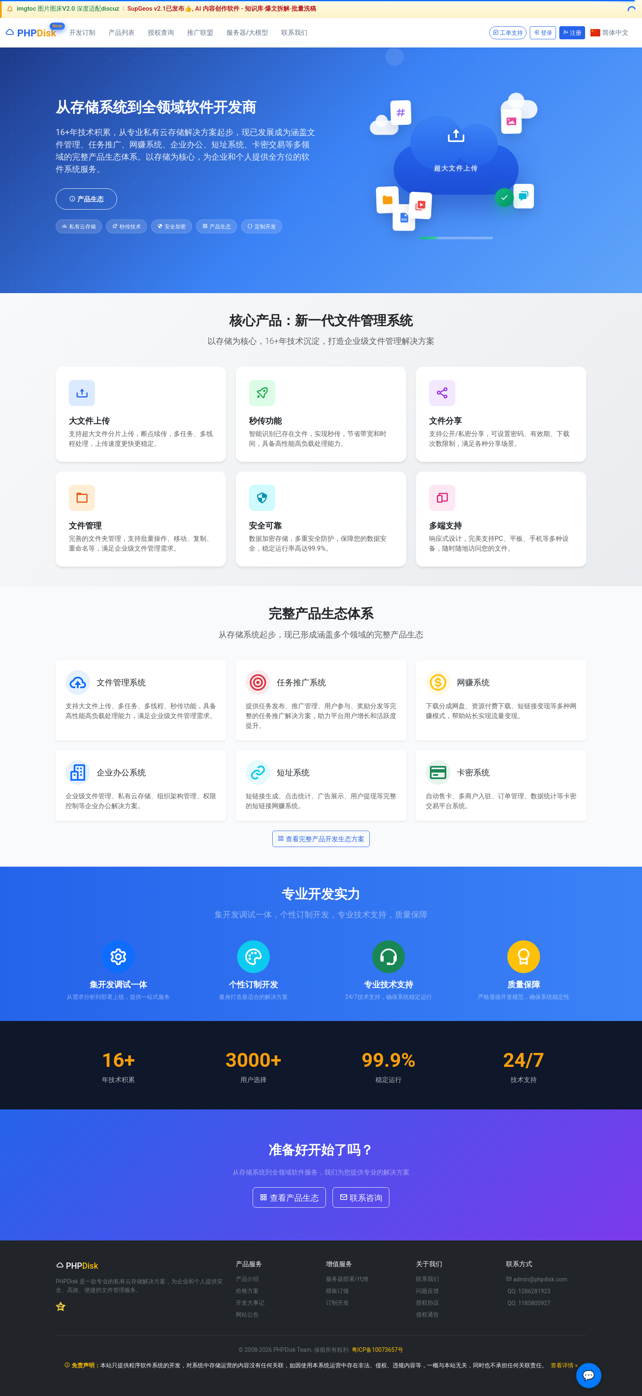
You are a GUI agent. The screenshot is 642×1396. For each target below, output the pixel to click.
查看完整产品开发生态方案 (321, 838)
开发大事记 (250, 1302)
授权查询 (161, 32)
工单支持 (508, 32)
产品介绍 (247, 1279)
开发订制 (82, 32)
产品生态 (86, 198)
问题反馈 (427, 1291)
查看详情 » (564, 1365)
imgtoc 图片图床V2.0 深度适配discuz (68, 8)
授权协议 (427, 1302)
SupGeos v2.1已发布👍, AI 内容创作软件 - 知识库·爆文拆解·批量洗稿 (221, 8)
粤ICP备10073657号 (378, 1349)
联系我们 (294, 32)
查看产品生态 (289, 1197)
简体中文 (609, 32)
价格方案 (247, 1291)
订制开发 (337, 1302)
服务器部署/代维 (347, 1279)
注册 (572, 32)
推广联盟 (200, 32)
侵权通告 (427, 1314)
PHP (30, 31)
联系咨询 (360, 1197)
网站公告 (247, 1314)
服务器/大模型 (247, 32)
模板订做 (337, 1291)
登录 (542, 32)
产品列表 (122, 32)
